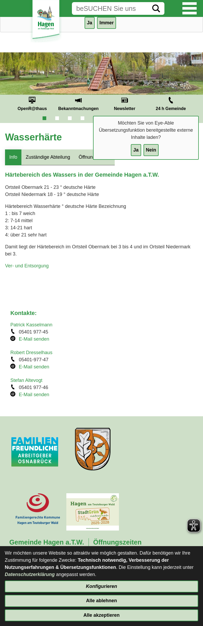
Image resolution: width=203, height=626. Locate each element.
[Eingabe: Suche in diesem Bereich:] (110, 8)
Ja (136, 150)
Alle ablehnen (101, 600)
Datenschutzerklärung (30, 574)
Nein (151, 150)
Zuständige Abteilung (48, 157)
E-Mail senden (34, 339)
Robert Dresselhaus (31, 352)
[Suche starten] (156, 8)
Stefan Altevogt (26, 380)
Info (13, 157)
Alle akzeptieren (101, 615)
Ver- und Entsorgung (27, 265)
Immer (106, 22)
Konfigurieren (101, 586)
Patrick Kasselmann (31, 324)
